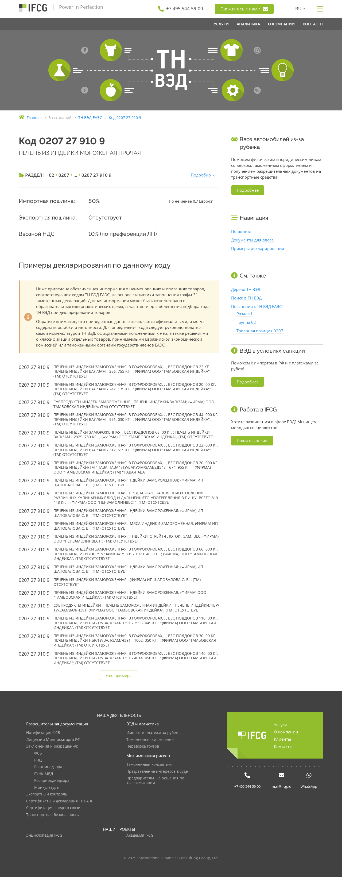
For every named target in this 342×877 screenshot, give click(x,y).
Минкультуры (47, 787)
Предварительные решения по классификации (155, 780)
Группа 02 (246, 322)
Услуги (280, 724)
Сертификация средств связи (53, 808)
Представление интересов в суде (157, 771)
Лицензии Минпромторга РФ (53, 739)
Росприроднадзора (51, 780)
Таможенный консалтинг (149, 764)
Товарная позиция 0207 (259, 330)
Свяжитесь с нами (244, 9)
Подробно (201, 175)
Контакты (283, 746)
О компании (286, 731)
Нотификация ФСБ (43, 732)
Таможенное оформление (150, 739)
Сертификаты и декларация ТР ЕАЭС (60, 801)
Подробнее (248, 190)
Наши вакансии (252, 440)
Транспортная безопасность (52, 815)
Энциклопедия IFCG (44, 835)
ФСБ (38, 753)
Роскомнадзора (48, 767)
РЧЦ (38, 760)
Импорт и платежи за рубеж (152, 732)
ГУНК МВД (43, 774)
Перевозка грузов (142, 746)
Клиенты (282, 739)
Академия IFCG (139, 835)
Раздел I (244, 313)
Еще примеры (119, 675)
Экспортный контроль (46, 794)
